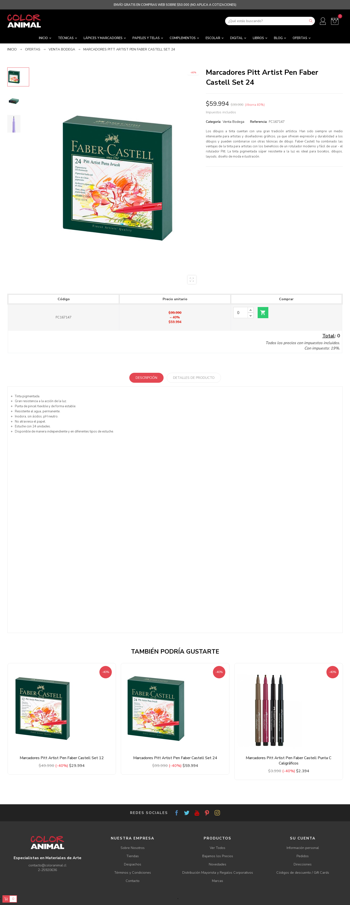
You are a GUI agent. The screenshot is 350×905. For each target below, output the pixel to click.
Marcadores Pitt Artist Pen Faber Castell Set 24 (175, 758)
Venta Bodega (233, 121)
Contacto (133, 881)
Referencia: (258, 121)
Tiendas (132, 856)
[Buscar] (270, 21)
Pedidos (303, 856)
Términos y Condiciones (132, 872)
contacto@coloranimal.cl (47, 865)
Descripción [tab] (146, 377)
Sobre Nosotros (133, 848)
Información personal (303, 848)
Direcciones (303, 864)
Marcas (217, 881)
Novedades (217, 864)
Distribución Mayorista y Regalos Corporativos (217, 872)
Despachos (132, 864)
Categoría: (213, 121)
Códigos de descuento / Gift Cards (302, 872)
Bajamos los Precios (217, 856)
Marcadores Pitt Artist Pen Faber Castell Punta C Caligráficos (288, 760)
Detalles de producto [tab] (194, 377)
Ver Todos (217, 848)
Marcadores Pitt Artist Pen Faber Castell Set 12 (62, 758)
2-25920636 (47, 870)
